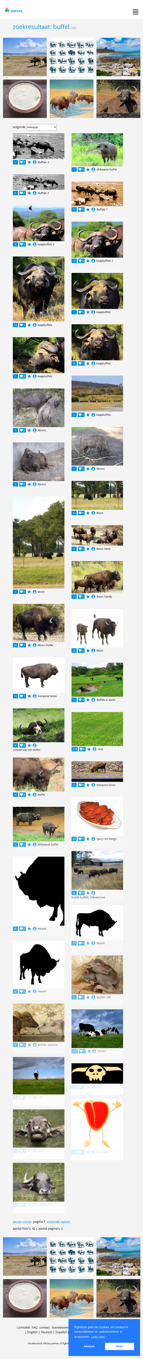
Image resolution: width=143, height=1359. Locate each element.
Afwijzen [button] (89, 1346)
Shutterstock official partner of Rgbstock (50, 1343)
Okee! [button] (119, 1346)
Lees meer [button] (98, 1336)
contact (44, 1327)
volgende (53, 1222)
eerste (17, 1222)
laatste (65, 1222)
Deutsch (46, 1332)
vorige (27, 1222)
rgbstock (13, 10)
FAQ (34, 1327)
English (32, 1332)
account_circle (34, 162)
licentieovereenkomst (67, 1327)
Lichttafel (23, 1327)
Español (61, 1332)
